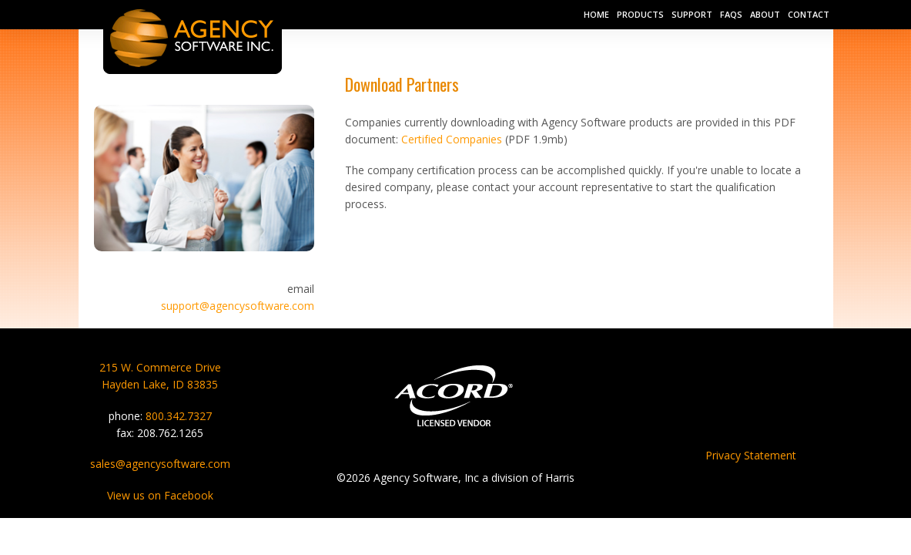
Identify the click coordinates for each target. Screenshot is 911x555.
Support (692, 14)
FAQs (731, 14)
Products (640, 14)
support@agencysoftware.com (237, 305)
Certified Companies (451, 139)
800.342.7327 (179, 416)
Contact (808, 14)
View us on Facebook (160, 495)
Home (596, 14)
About (765, 14)
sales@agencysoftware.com (160, 463)
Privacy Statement (750, 455)
